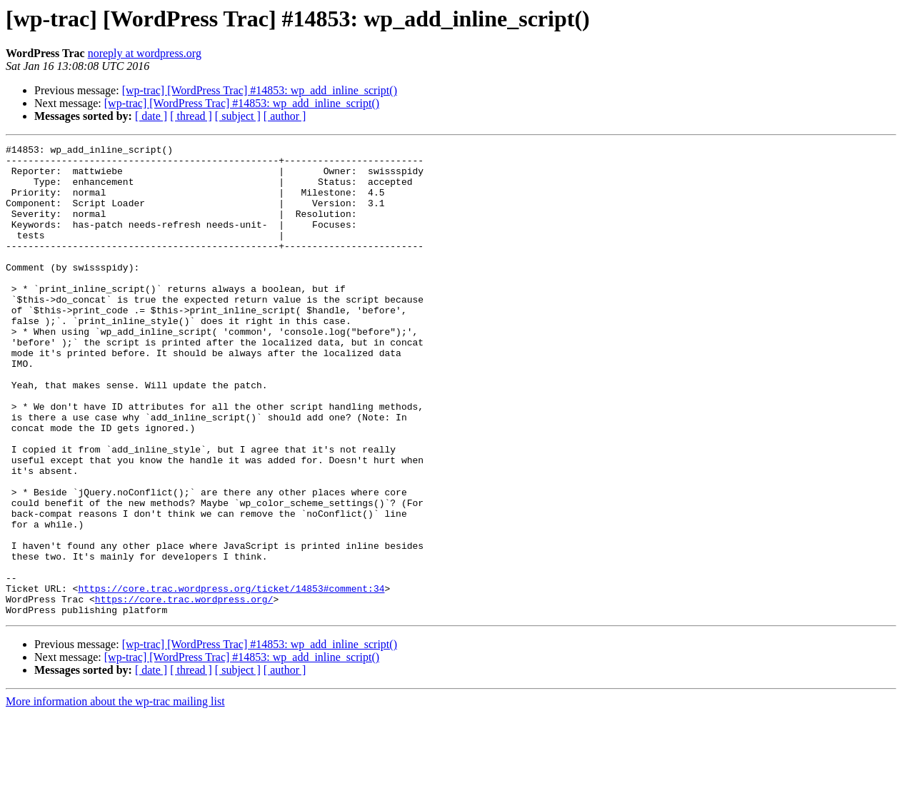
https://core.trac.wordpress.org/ (184, 691)
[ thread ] (191, 116)
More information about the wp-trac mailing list (115, 795)
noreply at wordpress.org (144, 53)
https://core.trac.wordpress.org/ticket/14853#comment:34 (231, 678)
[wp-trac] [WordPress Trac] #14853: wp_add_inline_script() (259, 90)
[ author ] (285, 116)
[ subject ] (238, 116)
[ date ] (151, 116)
